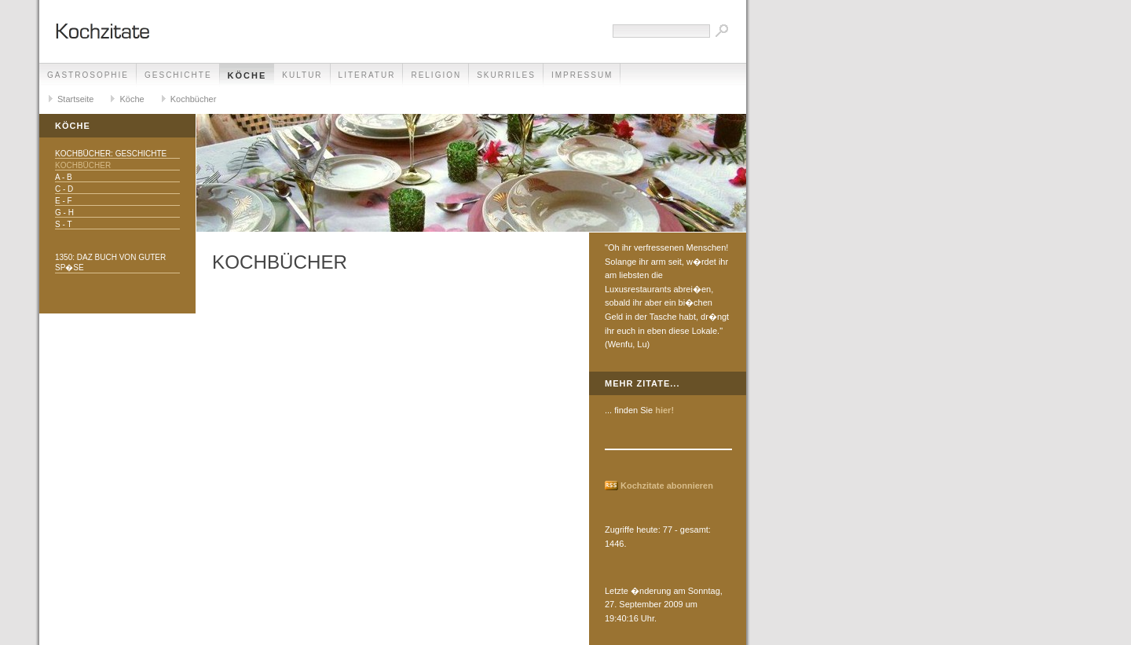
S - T (63, 224)
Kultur (302, 75)
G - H (64, 212)
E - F (63, 200)
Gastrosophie (88, 75)
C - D (64, 189)
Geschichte (178, 75)
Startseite (75, 99)
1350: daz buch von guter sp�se (110, 262)
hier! (664, 410)
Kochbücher (193, 99)
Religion (436, 75)
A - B (63, 177)
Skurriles (506, 75)
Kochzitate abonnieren (666, 485)
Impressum (582, 75)
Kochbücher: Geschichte (111, 153)
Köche (247, 75)
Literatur (367, 75)
